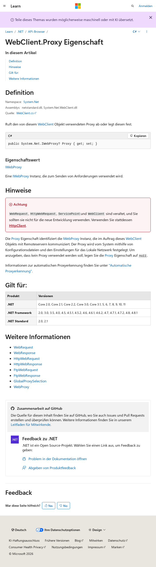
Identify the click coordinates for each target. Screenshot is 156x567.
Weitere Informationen (24, 78)
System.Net (31, 102)
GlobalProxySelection (30, 381)
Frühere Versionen (57, 540)
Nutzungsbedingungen (67, 547)
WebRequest (23, 347)
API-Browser (36, 31)
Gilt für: (14, 72)
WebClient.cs (25, 113)
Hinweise (15, 67)
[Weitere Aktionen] (147, 31)
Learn (9, 31)
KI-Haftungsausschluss (24, 540)
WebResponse (24, 352)
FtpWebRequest (26, 369)
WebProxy (21, 386)
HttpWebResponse (28, 364)
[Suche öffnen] (132, 6)
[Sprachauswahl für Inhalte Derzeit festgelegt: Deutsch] (19, 529)
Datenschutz (116, 540)
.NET (20, 31)
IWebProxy (13, 167)
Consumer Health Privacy (26, 547)
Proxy (15, 238)
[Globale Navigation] (4, 6)
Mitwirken (96, 540)
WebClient (45, 124)
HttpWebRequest (27, 358)
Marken (116, 547)
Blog (78, 540)
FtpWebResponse (27, 375)
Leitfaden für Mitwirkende (30, 424)
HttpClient (17, 225)
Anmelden (145, 6)
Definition (15, 61)
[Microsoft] (78, 6)
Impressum (95, 547)
